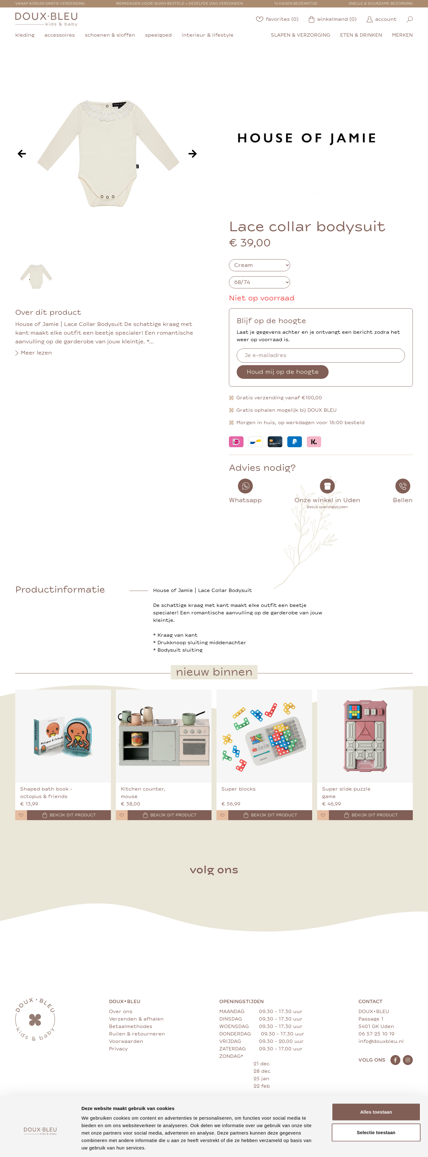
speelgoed (158, 35)
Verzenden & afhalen (136, 1019)
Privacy (118, 1049)
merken (402, 35)
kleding (24, 35)
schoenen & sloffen (110, 35)
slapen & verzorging (300, 35)
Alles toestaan (376, 1083)
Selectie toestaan (376, 1104)
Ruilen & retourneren (137, 1034)
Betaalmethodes (130, 1026)
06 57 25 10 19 (376, 1034)
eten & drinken (361, 35)
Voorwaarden (126, 1041)
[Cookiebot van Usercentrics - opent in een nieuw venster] (40, 1145)
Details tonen (335, 1144)
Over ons (120, 1011)
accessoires (59, 35)
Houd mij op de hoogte (283, 372)
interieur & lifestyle (208, 35)
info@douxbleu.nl (381, 1041)
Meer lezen (33, 353)
